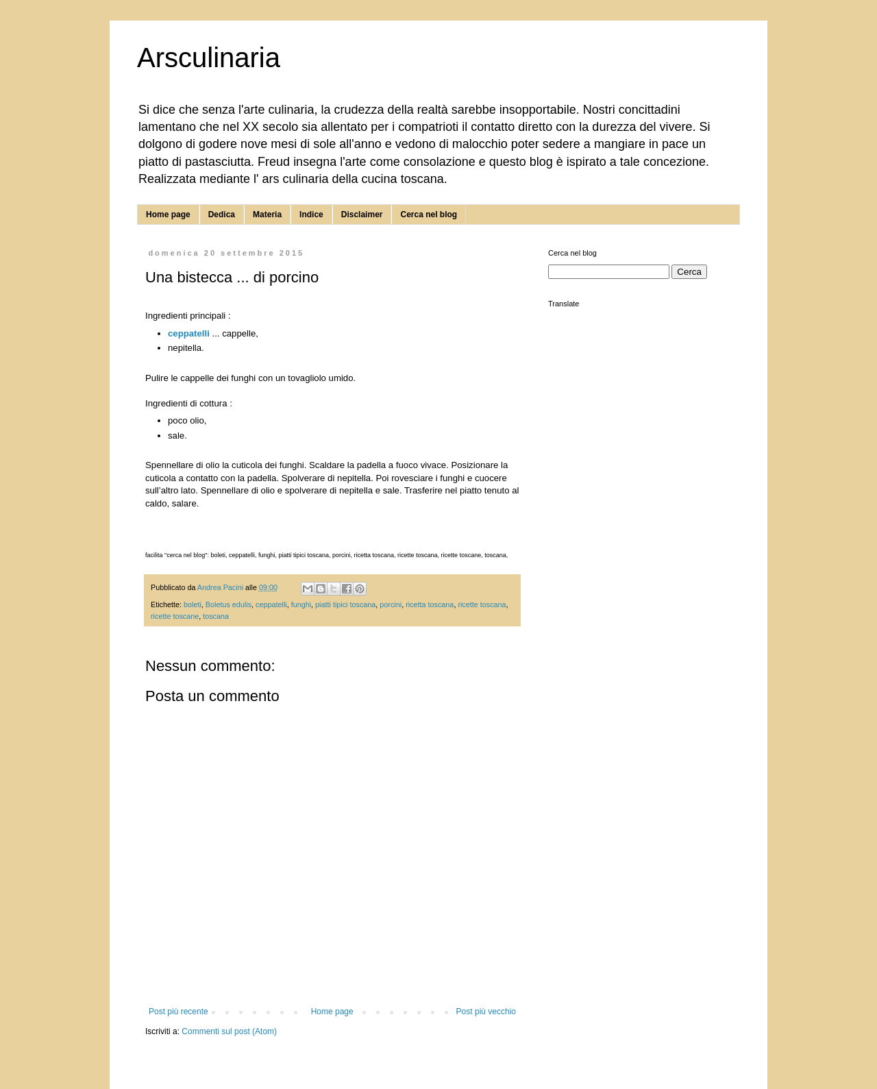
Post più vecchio (486, 1011)
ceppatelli (189, 333)
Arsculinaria (208, 57)
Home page (168, 214)
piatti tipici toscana (345, 604)
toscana (216, 616)
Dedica (221, 214)
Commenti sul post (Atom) (229, 1031)
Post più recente (178, 1011)
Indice (311, 214)
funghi (301, 604)
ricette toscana (482, 604)
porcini (391, 604)
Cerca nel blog (428, 214)
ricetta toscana (430, 604)
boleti (192, 604)
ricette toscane (175, 616)
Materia (267, 214)
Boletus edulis (228, 604)
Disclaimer (362, 214)
